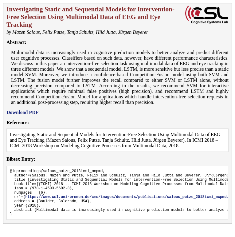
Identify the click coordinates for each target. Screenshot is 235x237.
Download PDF (22, 112)
